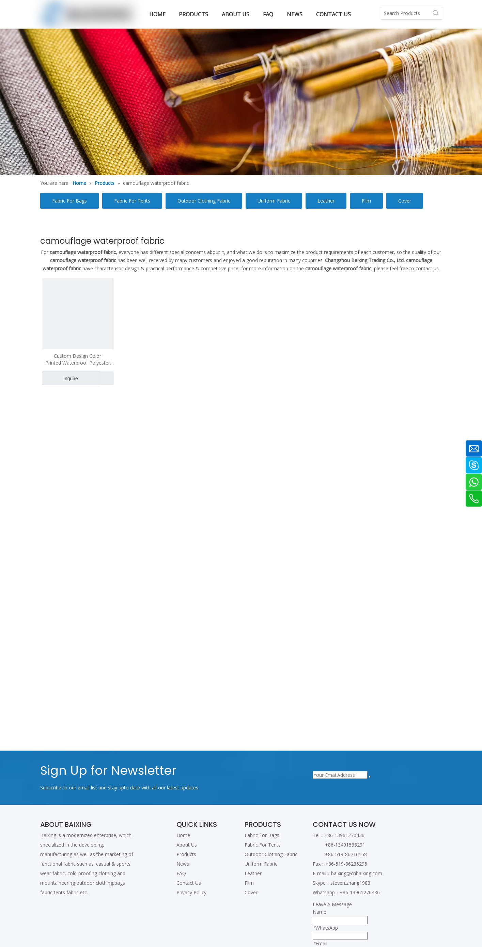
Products (186, 854)
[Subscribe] (369, 776)
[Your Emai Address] (340, 775)
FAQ (181, 873)
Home (183, 835)
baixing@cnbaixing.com (356, 873)
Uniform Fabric (274, 200)
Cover (404, 200)
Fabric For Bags (69, 200)
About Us (186, 844)
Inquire (60, 378)
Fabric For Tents (132, 200)
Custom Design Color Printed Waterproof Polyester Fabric (77, 359)
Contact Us (188, 883)
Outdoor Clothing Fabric (203, 200)
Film (366, 200)
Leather (326, 200)
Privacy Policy (191, 892)
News (182, 864)
